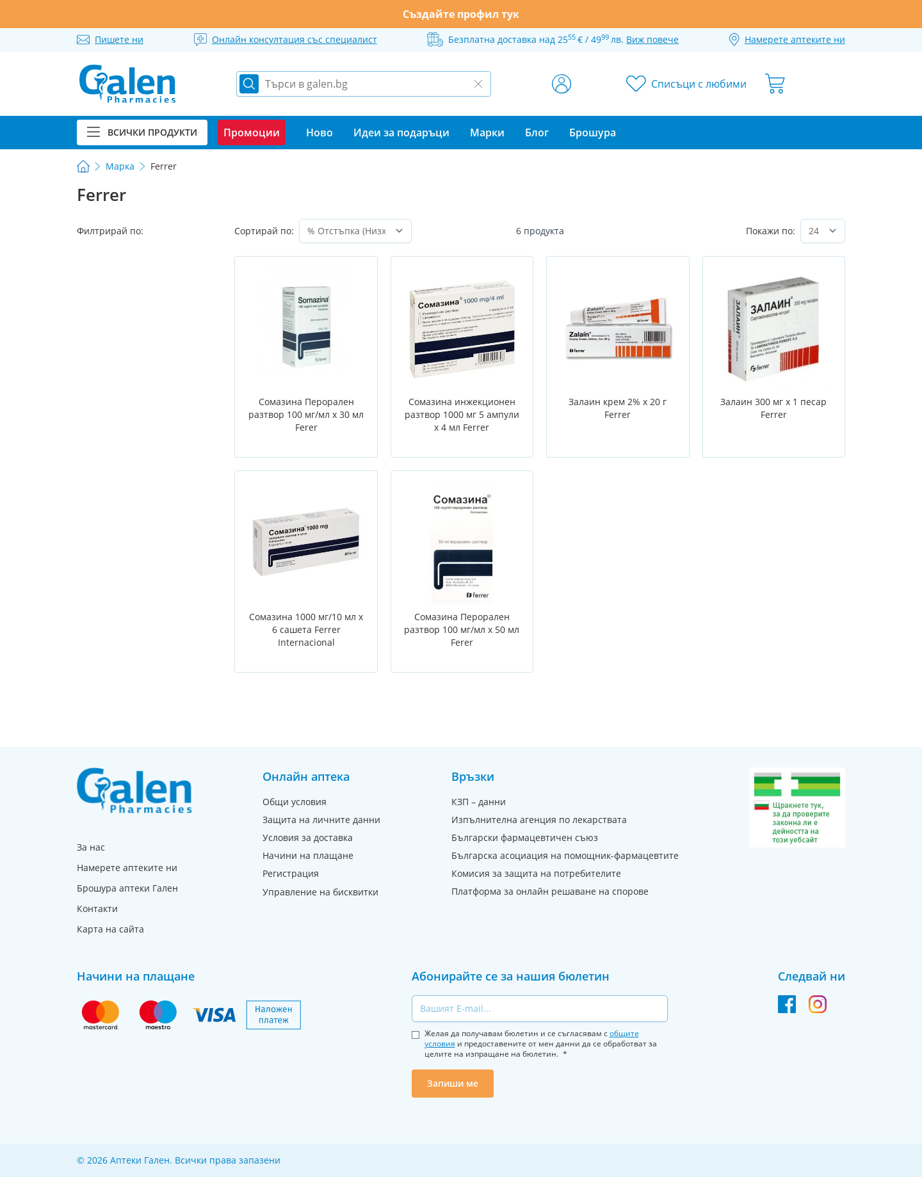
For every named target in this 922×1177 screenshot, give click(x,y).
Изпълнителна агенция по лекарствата (539, 819)
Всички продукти (142, 132)
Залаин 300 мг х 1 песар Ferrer (773, 408)
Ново (319, 132)
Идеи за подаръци (401, 132)
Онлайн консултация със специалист (294, 39)
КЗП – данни (478, 802)
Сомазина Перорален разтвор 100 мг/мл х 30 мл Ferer (306, 414)
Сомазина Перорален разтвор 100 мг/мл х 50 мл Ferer (461, 629)
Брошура (592, 132)
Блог (537, 132)
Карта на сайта (110, 929)
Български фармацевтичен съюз (524, 837)
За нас (91, 847)
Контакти (97, 908)
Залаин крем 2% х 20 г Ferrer (618, 408)
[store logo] (127, 84)
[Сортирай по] (355, 231)
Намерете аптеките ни (127, 867)
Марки (487, 132)
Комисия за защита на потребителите (536, 873)
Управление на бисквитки (320, 892)
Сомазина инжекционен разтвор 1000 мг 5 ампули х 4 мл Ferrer (462, 414)
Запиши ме (452, 1083)
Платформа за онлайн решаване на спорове (550, 891)
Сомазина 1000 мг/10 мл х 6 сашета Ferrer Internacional (306, 629)
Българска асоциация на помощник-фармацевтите (565, 855)
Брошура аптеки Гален (127, 888)
